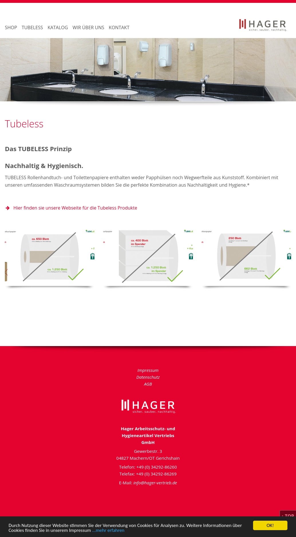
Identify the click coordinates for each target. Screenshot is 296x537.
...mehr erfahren (108, 531)
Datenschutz (148, 377)
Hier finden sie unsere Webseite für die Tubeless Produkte (71, 208)
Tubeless (32, 27)
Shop (11, 27)
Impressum (148, 370)
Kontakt (119, 27)
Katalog (58, 27)
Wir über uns (88, 27)
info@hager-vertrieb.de (155, 482)
